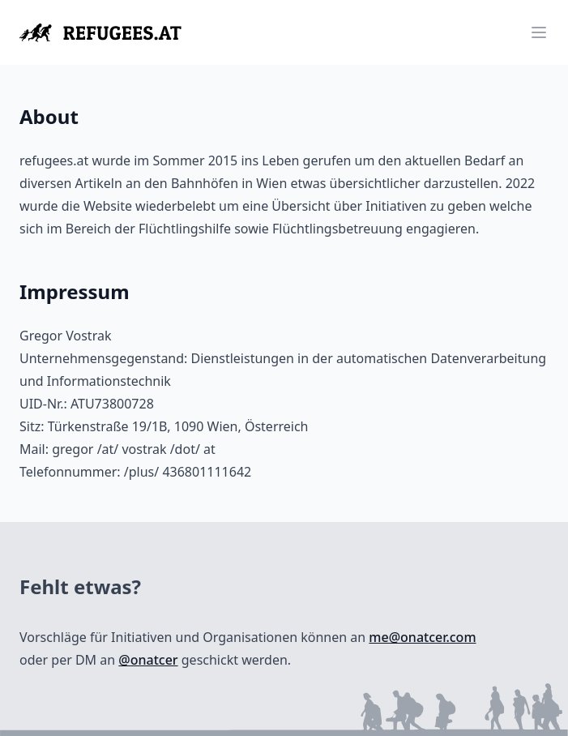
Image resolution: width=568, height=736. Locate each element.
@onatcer (147, 660)
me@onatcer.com (422, 637)
